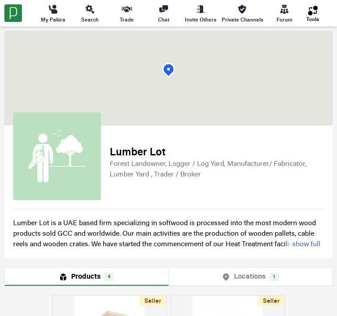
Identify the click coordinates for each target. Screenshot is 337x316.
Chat (163, 13)
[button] (168, 70)
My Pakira (53, 13)
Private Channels (242, 13)
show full (306, 244)
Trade (127, 13)
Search (90, 13)
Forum (284, 13)
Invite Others (200, 13)
